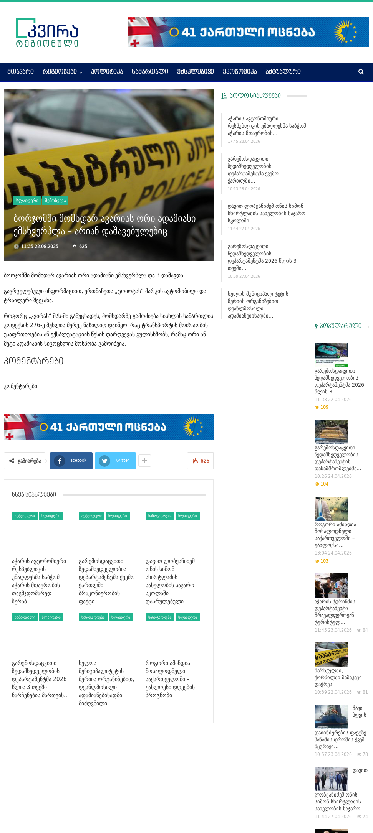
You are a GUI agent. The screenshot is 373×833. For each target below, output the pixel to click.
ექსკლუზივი (195, 72)
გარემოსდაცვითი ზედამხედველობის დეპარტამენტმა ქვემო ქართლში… (253, 170)
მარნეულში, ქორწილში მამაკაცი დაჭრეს (338, 447)
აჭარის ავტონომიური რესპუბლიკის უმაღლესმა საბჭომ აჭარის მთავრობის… (267, 125)
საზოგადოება (160, 515)
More (316, 72)
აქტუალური (283, 72)
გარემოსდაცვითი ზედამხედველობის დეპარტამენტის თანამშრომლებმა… (338, 227)
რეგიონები (60, 72)
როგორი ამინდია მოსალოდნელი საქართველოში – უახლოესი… (335, 304)
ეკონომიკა (240, 72)
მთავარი (20, 72)
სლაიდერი (27, 200)
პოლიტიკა (107, 72)
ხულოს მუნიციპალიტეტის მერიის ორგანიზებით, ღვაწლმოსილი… (340, 637)
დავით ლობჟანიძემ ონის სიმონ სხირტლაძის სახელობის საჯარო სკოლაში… (266, 213)
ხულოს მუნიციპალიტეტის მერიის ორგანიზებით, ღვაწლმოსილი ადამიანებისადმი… (267, 301)
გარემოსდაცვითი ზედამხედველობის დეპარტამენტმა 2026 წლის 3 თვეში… (262, 257)
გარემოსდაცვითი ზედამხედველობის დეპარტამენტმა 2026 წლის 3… (339, 151)
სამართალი (150, 72)
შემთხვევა (55, 200)
